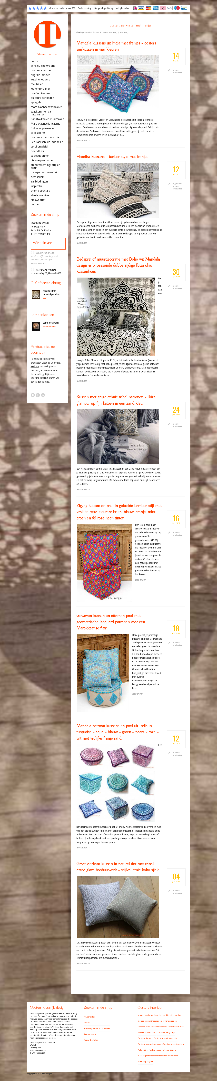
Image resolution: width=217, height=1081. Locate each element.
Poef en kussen (155, 1050)
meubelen (37, 84)
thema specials (40, 190)
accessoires (38, 132)
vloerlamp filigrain (145, 1061)
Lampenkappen (51, 322)
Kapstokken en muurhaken (47, 119)
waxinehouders (40, 79)
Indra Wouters (48, 270)
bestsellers (38, 177)
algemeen (177, 183)
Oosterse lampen (145, 1038)
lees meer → (83, 140)
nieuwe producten (42, 160)
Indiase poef (156, 1021)
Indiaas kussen (144, 1021)
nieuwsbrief (38, 199)
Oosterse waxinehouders (149, 1044)
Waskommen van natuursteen (41, 113)
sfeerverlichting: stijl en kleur (45, 166)
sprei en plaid (39, 146)
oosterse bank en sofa (45, 137)
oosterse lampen (41, 70)
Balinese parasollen (43, 128)
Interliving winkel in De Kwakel (97, 1028)
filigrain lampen (40, 75)
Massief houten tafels (147, 1032)
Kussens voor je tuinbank (149, 1027)
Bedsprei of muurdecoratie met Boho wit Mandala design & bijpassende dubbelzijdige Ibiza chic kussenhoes (118, 265)
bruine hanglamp (145, 1015)
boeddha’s (37, 151)
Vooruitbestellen (91, 1040)
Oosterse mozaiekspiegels (165, 1038)
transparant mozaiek (157, 1056)
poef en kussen (40, 93)
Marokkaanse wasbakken (46, 107)
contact (36, 204)
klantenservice (40, 195)
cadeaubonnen (40, 155)
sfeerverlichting (169, 1050)
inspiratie (37, 186)
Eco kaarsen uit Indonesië (47, 142)
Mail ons (35, 366)
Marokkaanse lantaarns (45, 123)
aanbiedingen (39, 181)
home (34, 61)
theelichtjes (143, 1056)
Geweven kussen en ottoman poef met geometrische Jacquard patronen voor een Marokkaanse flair (110, 622)
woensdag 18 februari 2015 (47, 273)
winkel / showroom (43, 65)
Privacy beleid (89, 1017)
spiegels (36, 102)
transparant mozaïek (44, 172)
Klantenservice (90, 1034)
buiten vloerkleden (42, 97)
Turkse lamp (172, 1056)
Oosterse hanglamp (166, 1032)
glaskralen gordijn (161, 1015)
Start (78, 32)
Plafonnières (143, 1050)
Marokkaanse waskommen (172, 1027)
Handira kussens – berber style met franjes (112, 157)
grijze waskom (176, 1015)
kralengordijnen (41, 88)
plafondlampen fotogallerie (172, 1044)
